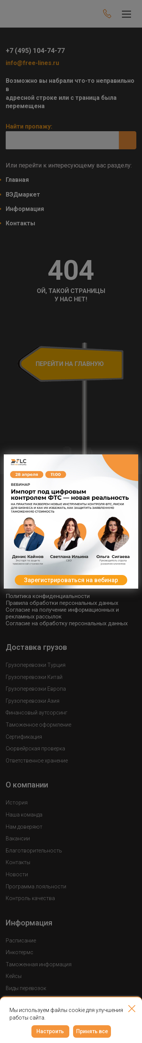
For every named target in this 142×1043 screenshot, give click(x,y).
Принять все (92, 1031)
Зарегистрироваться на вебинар (71, 580)
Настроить (50, 1031)
